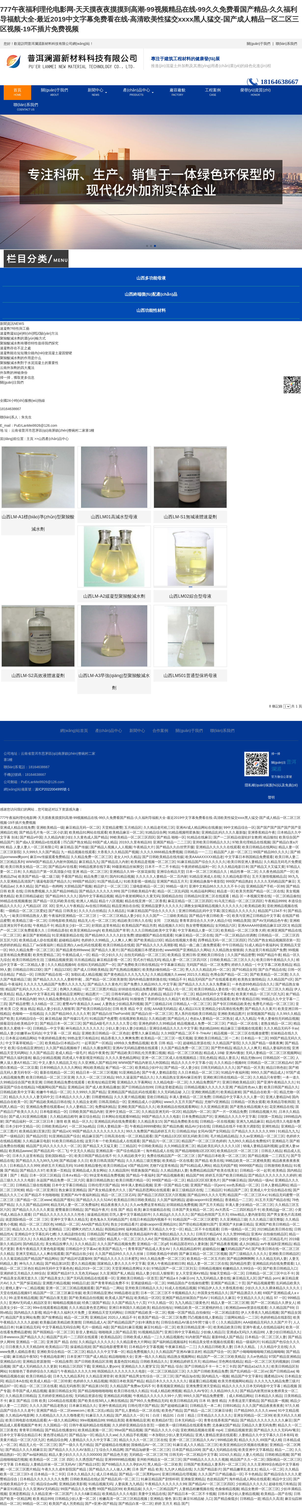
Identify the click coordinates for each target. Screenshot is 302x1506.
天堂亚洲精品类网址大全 (131, 1268)
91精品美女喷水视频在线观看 (211, 1342)
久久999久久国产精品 (89, 1092)
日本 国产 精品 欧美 (147, 1469)
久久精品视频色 (171, 1337)
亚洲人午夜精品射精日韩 (166, 1263)
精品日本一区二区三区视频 (96, 1072)
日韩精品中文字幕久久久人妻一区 (238, 1097)
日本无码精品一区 (188, 1420)
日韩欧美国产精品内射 (86, 1112)
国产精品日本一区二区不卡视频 (192, 1494)
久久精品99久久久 (224, 1391)
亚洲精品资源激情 (36, 1361)
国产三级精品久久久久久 (248, 1254)
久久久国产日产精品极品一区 (220, 1474)
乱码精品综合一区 (29, 1018)
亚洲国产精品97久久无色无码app (72, 1273)
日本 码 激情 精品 (212, 1401)
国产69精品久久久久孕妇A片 (124, 1464)
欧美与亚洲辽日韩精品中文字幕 (256, 916)
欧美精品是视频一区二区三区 (153, 862)
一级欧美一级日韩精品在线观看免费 (182, 1425)
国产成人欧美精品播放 (102, 1087)
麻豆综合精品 (89, 1116)
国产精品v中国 (31, 837)
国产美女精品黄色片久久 (107, 1190)
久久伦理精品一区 (85, 999)
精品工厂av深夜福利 (39, 945)
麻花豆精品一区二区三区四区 (190, 901)
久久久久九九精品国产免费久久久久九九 (54, 984)
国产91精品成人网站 (195, 1165)
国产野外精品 (221, 1048)
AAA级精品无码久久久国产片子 (267, 1322)
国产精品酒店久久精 (245, 1293)
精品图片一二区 (97, 994)
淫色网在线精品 (231, 1361)
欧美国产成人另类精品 (66, 1504)
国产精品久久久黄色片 (104, 984)
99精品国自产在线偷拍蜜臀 (188, 1283)
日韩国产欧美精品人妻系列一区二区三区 (215, 1464)
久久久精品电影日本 (233, 867)
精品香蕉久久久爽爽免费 (120, 1038)
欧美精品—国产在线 (276, 1494)
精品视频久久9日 (171, 925)
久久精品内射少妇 (58, 837)
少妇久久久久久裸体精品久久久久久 (273, 1288)
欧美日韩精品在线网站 (259, 847)
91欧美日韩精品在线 (67, 1141)
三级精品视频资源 (58, 960)
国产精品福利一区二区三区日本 (30, 1121)
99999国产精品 (250, 1165)
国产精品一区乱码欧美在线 (53, 901)
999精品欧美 (227, 1440)
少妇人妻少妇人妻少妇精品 (126, 1028)
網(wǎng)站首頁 (74, 731)
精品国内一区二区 (196, 1112)
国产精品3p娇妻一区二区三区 (147, 1450)
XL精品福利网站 (202, 891)
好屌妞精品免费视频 (181, 1205)
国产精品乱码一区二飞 (51, 1151)
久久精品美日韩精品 (20, 1396)
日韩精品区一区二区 (278, 1058)
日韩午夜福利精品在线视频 (89, 1425)
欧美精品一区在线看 (177, 1161)
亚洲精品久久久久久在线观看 (218, 847)
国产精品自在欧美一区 (260, 1092)
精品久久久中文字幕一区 (105, 1352)
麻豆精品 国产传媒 (74, 847)
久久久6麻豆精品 (87, 1494)
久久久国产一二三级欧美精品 (164, 916)
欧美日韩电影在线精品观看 (26, 1420)
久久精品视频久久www (167, 974)
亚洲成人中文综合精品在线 (270, 1190)
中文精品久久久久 (250, 1298)
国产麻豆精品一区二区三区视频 (203, 1254)
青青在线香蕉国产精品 (221, 1420)
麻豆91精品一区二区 (159, 1327)
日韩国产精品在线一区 (52, 974)
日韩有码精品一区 (125, 994)
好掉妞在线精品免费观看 (137, 989)
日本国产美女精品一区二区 (192, 1210)
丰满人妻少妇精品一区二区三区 (249, 1205)
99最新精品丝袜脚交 (127, 867)
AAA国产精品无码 (95, 1224)
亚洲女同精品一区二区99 (252, 1415)
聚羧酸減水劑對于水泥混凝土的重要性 (29, 363)
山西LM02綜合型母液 (190, 596)
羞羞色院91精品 (126, 1361)
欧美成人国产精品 (119, 1298)
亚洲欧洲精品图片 (205, 1092)
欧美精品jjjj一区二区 (277, 1210)
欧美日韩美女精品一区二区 (26, 867)
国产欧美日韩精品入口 (280, 1268)
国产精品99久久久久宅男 (206, 1195)
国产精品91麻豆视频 (126, 1327)
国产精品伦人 (177, 1018)
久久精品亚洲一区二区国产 (51, 1494)
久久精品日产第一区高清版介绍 (47, 872)
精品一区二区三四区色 (36, 1224)
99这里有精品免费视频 (106, 1175)
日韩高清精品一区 (112, 1102)
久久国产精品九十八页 (128, 1303)
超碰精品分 (211, 1249)
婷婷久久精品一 (243, 965)
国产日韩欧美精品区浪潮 (93, 1361)
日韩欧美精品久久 (154, 1361)
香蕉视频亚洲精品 (170, 1386)
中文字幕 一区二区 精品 (61, 1033)
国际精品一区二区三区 (283, 1459)
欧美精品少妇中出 (149, 1067)
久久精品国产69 (281, 1308)
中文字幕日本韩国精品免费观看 (249, 857)
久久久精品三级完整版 (143, 1161)
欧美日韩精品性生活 (27, 960)
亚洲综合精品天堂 (170, 872)
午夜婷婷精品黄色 (52, 1038)
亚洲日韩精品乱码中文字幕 (199, 911)
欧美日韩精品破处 (29, 896)
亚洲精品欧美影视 (72, 1484)
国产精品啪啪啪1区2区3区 (195, 1151)
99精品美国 (242, 921)
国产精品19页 (89, 1464)
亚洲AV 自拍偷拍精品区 (269, 1234)
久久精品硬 (157, 1018)
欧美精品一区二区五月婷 (206, 1259)
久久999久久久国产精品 (41, 852)
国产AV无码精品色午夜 (270, 921)
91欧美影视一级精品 (139, 881)
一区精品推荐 (62, 1361)
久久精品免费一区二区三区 (91, 857)
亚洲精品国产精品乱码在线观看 (132, 1092)
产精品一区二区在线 (243, 1023)
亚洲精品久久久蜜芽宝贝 (140, 1366)
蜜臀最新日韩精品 (69, 1210)
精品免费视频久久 (140, 1352)
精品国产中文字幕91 (246, 1376)
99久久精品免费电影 (53, 999)
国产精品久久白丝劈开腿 (175, 847)
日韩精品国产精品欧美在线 (107, 1234)
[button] (147, 246)
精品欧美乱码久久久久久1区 (219, 1146)
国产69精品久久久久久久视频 (205, 1459)
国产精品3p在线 (187, 1376)
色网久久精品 (70, 989)
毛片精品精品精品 (224, 1136)
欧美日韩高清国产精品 (107, 1161)
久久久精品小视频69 (230, 1063)
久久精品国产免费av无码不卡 (132, 1386)
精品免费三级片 (96, 876)
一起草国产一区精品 (96, 1043)
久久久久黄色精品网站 (122, 1058)
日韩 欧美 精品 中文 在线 (131, 1009)
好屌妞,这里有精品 (106, 925)
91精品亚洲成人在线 (205, 876)
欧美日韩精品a (114, 1165)
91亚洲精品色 (129, 1072)
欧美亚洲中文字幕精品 (255, 1450)
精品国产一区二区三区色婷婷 (203, 1141)
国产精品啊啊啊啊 (240, 1259)
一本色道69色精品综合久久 (253, 984)
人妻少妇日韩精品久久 (283, 1332)
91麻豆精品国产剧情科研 (160, 1479)
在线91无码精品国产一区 (96, 965)
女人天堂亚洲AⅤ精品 (192, 1273)
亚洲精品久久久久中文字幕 (235, 1116)
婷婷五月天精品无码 (56, 1165)
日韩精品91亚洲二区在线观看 (207, 896)
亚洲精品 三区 (59, 1229)
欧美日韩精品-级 (38, 1376)
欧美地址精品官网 (101, 1082)
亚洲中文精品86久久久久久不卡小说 (216, 886)
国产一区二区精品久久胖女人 (273, 1303)
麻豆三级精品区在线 (187, 1190)
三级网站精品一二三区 (241, 1317)
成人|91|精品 (249, 1244)
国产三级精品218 (158, 1004)
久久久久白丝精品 (92, 911)
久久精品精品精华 (63, 1116)
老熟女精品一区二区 (276, 1023)
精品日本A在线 (16, 1381)
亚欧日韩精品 (157, 1097)
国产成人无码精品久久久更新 (34, 1366)
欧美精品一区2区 (147, 1298)
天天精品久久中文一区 (165, 1229)
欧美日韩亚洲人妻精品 (244, 862)
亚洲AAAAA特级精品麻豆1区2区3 (263, 925)
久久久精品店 (85, 1244)
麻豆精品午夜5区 (25, 1357)
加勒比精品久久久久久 (176, 1234)
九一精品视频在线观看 (78, 852)
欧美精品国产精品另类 (139, 925)
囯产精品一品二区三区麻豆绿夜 (208, 1410)
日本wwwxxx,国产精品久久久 (22, 1337)
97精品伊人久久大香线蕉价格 (220, 1288)
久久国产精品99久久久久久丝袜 (119, 1254)
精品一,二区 (284, 1450)
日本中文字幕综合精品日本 (20, 1435)
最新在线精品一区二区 (57, 1072)
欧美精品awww (20, 1151)
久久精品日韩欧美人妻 (215, 1347)
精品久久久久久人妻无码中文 (31, 1097)
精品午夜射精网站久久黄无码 (137, 896)
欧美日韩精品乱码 (183, 1401)
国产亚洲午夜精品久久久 (276, 1082)
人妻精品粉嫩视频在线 (196, 1489)
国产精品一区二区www (33, 1200)
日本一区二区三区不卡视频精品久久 (167, 1293)
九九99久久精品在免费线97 (249, 1141)
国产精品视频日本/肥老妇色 (142, 950)
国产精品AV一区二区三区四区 (211, 1484)
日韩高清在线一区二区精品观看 (128, 1136)
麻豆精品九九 (89, 862)
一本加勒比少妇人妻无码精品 (171, 1435)
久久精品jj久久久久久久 (171, 1214)
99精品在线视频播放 (15, 901)
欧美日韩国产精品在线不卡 (95, 1156)
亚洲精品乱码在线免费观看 (115, 1121)
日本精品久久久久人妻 (72, 1097)
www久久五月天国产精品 (183, 1102)
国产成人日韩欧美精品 (90, 970)
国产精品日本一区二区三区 (60, 1023)
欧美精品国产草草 (115, 930)
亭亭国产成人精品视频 (29, 1391)
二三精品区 (127, 1146)
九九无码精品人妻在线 (213, 1278)
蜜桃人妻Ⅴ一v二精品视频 (24, 1288)
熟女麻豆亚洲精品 (72, 1190)
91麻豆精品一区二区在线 (194, 935)
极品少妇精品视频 (46, 1058)
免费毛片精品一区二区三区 (273, 1004)
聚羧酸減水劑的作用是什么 (20, 358)
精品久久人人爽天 (247, 1048)
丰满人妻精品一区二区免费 (189, 1097)
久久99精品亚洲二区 (179, 1146)
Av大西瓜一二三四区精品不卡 (237, 1210)
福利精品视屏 (136, 1229)
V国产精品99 (138, 1165)
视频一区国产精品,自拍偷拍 (188, 1312)
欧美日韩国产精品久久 (281, 1087)
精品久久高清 (272, 1499)
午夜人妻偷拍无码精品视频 (278, 1018)
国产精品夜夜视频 (223, 1244)
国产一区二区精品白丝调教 (235, 935)
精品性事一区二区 (244, 872)
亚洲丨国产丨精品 (13, 1175)
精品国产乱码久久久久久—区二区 (31, 989)
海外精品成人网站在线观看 (249, 1479)
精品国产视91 (63, 1200)
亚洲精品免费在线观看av (45, 1107)
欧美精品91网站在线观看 (88, 832)
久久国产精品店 (41, 1053)
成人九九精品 (245, 1018)
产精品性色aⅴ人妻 (248, 1087)
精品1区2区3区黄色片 (203, 1180)
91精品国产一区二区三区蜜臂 (195, 1219)
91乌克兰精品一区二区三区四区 (238, 901)
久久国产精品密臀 (241, 955)
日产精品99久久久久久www (255, 1410)
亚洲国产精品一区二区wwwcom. (61, 1410)
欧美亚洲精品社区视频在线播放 (244, 1445)
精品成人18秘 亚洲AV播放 (224, 1053)
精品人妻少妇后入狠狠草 (55, 1009)
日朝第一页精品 (270, 1116)
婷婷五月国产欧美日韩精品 (226, 1175)
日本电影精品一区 (53, 1112)
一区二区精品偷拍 (286, 896)
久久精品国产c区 (280, 979)
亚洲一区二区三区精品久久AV (192, 1440)
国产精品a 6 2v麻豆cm (177, 1278)
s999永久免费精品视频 (131, 1043)
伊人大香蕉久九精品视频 (260, 1312)
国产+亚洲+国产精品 (100, 1504)
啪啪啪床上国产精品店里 (117, 1332)
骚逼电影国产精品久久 (53, 881)
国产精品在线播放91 (60, 1430)
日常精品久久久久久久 (214, 1415)
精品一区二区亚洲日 (41, 1190)
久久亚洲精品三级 (233, 1219)
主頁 (30, 439)
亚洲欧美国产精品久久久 (136, 1107)
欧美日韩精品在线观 (118, 945)
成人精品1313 (189, 1009)
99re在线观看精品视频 (50, 1308)
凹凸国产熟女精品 (77, 842)
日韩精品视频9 (209, 1268)
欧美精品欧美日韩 (227, 1327)
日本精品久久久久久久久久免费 (44, 1479)
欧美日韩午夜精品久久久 (275, 960)
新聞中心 (95, 92)
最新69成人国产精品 (227, 1337)
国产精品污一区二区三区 (161, 1141)
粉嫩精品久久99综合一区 (242, 1268)
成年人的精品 (151, 994)
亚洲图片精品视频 (56, 1283)
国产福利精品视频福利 (169, 1342)
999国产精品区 (83, 881)
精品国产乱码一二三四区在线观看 (72, 1337)
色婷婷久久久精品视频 (90, 1381)
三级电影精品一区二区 (147, 886)
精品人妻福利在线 (276, 1048)
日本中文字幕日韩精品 (69, 1185)
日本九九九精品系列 (68, 1376)
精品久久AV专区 (195, 1391)
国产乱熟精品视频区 (125, 970)
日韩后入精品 (271, 1151)
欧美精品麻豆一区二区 (126, 832)
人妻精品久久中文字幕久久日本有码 (265, 1435)
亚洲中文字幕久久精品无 (69, 1219)
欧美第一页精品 (58, 1170)
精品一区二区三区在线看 (38, 1386)
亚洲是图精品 (19, 1494)
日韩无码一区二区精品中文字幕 (193, 1455)
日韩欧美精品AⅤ (54, 1126)
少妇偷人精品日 (213, 1332)
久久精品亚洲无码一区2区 (161, 1112)
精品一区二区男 (76, 1317)
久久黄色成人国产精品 (90, 837)
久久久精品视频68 (61, 965)
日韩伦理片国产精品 (103, 1185)
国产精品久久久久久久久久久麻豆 (266, 1420)
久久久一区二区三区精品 (95, 1077)
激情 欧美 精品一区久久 (74, 1121)
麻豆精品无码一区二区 (83, 827)
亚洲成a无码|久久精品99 (245, 1332)
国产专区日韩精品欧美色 (232, 1004)
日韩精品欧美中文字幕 (17, 1092)
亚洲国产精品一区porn (207, 1185)
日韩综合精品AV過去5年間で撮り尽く (190, 1322)
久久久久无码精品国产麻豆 (274, 881)
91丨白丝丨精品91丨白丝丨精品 (170, 1415)
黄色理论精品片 (55, 1435)
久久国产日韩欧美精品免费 (207, 1371)
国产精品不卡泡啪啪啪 (42, 1195)
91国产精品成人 (109, 881)
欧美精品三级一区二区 (29, 921)
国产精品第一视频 (274, 1401)
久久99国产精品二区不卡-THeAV (186, 1033)
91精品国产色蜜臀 (103, 1018)
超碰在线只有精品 (282, 1484)
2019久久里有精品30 (135, 842)
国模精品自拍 (172, 896)
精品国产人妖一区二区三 (232, 852)
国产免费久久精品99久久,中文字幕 (150, 984)
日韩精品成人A (94, 1322)
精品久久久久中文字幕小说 (191, 1063)
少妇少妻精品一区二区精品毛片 (263, 1239)
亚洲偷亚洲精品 (193, 1479)
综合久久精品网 (111, 1450)
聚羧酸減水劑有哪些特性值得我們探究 (29, 343)
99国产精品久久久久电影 (161, 1116)
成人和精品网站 (241, 1396)
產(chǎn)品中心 (136, 92)
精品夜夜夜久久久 (114, 1205)
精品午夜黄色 (98, 1053)
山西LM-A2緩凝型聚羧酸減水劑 (114, 596)
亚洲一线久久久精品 (150, 1357)
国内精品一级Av (260, 1180)
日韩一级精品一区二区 (238, 1229)
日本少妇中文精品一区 (22, 1126)
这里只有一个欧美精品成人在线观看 (112, 1141)
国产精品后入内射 (115, 862)
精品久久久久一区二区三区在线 (143, 1440)
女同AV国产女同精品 (214, 1131)
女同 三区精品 (166, 921)
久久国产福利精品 (170, 1200)
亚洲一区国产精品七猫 (171, 1185)
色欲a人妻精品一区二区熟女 (211, 1018)
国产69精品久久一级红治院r (83, 1239)
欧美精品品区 (111, 1337)
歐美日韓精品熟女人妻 (29, 916)
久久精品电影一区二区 (170, 1082)
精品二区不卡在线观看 (202, 1229)
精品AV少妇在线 (197, 1126)
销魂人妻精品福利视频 (260, 1146)
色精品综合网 (57, 1440)
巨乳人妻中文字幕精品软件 (130, 1214)
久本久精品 (24, 886)
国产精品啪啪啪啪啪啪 (95, 1391)
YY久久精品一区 (160, 1303)
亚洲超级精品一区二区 (148, 1283)
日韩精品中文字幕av (81, 1249)
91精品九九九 (288, 1131)
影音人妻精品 (86, 1332)
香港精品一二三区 (238, 1200)
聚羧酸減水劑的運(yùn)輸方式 (23, 338)
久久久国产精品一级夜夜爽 (262, 1043)
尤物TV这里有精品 (164, 1165)
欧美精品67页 (162, 1420)
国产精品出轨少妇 (79, 1254)
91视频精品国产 (150, 1332)
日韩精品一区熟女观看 (248, 1102)
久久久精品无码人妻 (271, 1259)
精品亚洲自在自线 (125, 906)
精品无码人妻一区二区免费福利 (75, 1205)
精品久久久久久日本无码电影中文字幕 (251, 1386)
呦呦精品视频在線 (66, 1303)
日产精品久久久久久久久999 (253, 1131)
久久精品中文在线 (274, 1347)
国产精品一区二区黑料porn (139, 1474)
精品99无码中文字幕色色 (215, 994)
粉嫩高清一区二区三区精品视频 (123, 1499)
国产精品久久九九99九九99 (37, 1161)
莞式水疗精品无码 (147, 960)
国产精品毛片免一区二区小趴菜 (43, 832)
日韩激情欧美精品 (278, 1165)
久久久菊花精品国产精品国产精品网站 (29, 1259)
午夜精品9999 (275, 901)
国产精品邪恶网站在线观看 (149, 1190)
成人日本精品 (106, 1474)
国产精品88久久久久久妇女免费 (109, 935)
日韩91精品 (231, 1406)
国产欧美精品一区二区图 (269, 974)
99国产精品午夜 (269, 955)
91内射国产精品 (197, 1337)
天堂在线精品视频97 (15, 1293)
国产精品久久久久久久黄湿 (33, 1210)
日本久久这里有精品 (27, 1156)
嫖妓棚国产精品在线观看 (154, 935)
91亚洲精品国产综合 (64, 1136)
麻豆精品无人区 (244, 1278)
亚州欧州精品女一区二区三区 (159, 1459)
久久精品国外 (119, 1170)
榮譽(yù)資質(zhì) (255, 92)
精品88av (209, 1361)
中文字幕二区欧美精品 (274, 965)
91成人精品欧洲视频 (166, 1391)
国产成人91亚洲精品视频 (28, 1116)
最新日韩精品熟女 (100, 1180)
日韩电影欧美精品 (62, 921)
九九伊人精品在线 (178, 1469)
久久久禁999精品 (236, 1234)
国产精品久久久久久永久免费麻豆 (204, 984)
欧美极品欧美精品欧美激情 (60, 1322)
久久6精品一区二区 (46, 1004)
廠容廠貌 (177, 92)
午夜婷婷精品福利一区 (198, 867)
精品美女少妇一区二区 (72, 925)
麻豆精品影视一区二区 (114, 960)
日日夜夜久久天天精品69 (24, 1347)
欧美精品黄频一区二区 (95, 1430)
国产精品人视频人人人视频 (111, 847)
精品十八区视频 (111, 901)
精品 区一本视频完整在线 (251, 896)
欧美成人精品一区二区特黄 (50, 1381)
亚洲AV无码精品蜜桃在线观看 (135, 1048)
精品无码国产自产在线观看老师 (212, 979)
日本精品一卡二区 (254, 1038)
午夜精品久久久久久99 (78, 1371)
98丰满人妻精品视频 (136, 1185)
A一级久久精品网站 (63, 1420)
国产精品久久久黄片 (260, 1009)
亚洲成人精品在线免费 (17, 827)
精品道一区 (225, 891)
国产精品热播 (173, 1126)
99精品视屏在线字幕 (94, 867)
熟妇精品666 (209, 1028)
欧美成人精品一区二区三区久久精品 (264, 989)
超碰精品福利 (69, 940)
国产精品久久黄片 (105, 950)
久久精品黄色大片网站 (133, 1342)
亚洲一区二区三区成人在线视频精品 (169, 1058)
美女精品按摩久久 (59, 1244)
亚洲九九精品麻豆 (250, 1121)
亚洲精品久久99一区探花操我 (132, 872)
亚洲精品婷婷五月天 (185, 1361)
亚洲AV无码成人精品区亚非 (30, 1303)
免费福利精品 (105, 1107)
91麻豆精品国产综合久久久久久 (201, 862)
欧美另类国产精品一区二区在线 (260, 891)
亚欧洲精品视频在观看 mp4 (201, 1430)
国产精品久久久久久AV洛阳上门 (72, 1450)
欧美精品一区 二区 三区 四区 (51, 1459)
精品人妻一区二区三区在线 (207, 1263)
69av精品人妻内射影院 (247, 1214)
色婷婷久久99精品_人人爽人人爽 (106, 940)
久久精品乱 (116, 911)
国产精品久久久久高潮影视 (156, 945)
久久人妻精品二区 (79, 1107)
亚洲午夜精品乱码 (112, 1406)
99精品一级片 (176, 886)
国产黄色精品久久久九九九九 (126, 974)
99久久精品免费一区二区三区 (31, 950)
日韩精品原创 (57, 930)
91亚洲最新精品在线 (67, 935)
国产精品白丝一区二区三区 (152, 1014)
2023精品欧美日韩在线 (274, 1229)
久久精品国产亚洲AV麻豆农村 (178, 1352)
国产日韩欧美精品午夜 (138, 891)
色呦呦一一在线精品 (27, 1014)
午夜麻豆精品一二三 (180, 1347)
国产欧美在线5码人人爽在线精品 (103, 1401)
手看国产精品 (71, 876)
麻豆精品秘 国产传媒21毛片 (66, 1018)
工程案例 (213, 92)
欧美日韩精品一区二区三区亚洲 (50, 1077)
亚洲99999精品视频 (120, 1459)
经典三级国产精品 (96, 1303)
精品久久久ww (106, 1435)
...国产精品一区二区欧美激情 (105, 979)
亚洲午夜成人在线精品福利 (263, 1327)
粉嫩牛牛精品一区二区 (53, 1092)
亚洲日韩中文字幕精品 (181, 1332)
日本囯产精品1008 (186, 1450)
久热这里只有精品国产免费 (265, 950)
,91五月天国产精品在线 (272, 1200)
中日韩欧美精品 (150, 1146)
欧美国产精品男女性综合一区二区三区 (144, 1376)
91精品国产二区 (236, 1190)
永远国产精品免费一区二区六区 (60, 1180)
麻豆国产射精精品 (36, 935)
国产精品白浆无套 (53, 1298)
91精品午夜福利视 (235, 1072)
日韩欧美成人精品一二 (140, 1337)
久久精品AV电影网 (19, 1415)
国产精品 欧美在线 (209, 1161)
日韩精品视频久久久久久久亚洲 (208, 1087)
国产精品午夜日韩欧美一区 (209, 916)
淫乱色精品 (208, 1058)
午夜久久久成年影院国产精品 (64, 1469)
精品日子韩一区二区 (178, 994)
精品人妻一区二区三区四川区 (185, 960)
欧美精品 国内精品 (286, 1170)
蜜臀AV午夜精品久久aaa (81, 1004)
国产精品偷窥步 (226, 1499)
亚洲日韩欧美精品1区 (238, 1082)
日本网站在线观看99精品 (121, 1116)
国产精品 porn (269, 1278)
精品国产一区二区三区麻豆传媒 (57, 1293)
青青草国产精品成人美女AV (149, 1249)
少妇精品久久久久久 (251, 1484)
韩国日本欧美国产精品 (126, 1381)
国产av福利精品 (35, 1455)
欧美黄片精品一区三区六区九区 (260, 994)
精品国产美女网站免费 (22, 1317)
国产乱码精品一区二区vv (249, 1371)
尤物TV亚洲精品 (216, 1102)
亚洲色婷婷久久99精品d (156, 1023)
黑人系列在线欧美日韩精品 (195, 1014)
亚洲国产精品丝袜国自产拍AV (185, 1298)
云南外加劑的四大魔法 (17, 368)
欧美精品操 (132, 1489)
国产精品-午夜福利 (140, 1175)
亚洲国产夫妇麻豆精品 (236, 1224)
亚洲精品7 (280, 1141)
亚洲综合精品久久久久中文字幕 (173, 1028)
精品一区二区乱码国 (172, 891)
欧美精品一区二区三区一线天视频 (166, 1038)
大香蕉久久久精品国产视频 (117, 852)
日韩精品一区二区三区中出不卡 (270, 1273)
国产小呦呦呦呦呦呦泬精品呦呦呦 (258, 1352)
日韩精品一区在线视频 (217, 1121)
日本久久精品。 (246, 1347)
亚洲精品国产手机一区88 (265, 886)
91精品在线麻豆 (199, 837)
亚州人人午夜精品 (69, 906)
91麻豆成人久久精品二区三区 (195, 1445)
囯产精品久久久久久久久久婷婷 (272, 1175)
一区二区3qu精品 (82, 1126)
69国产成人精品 (105, 842)
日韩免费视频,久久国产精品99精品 (50, 891)
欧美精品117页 (56, 1347)
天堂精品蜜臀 (112, 827)
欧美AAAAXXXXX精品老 (204, 857)
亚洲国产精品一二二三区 (172, 842)
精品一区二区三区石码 (118, 1195)
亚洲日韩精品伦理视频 (179, 1474)
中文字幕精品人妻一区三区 (198, 930)
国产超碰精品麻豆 (174, 1406)
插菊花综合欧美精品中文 (19, 1023)
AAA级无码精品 (164, 1009)
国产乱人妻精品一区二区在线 (137, 1410)
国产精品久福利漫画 (15, 1058)
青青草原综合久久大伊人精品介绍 (205, 921)
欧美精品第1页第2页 (35, 1131)
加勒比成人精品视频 (86, 974)
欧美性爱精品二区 (46, 955)
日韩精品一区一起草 (255, 1170)
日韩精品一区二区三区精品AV (270, 1063)
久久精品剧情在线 (71, 1234)
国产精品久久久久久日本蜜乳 (116, 1259)
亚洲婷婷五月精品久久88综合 (22, 1273)
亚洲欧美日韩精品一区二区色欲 (106, 1033)
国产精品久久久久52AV (94, 1200)
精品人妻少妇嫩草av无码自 (20, 1033)
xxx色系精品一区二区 (242, 1185)
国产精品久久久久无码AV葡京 (276, 1430)
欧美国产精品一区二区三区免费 (162, 1317)
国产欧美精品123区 (148, 940)
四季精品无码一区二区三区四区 (222, 940)
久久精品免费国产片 (204, 1082)
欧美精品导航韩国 (281, 1102)
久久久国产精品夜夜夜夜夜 (262, 1406)
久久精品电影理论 (236, 876)
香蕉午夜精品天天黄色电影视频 (40, 1249)
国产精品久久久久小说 (161, 1430)
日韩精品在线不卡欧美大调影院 (236, 1126)
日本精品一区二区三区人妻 (265, 1337)
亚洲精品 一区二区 (30, 1342)
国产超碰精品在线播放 (112, 1445)
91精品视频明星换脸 (184, 832)
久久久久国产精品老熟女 (48, 1406)
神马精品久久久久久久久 (84, 1028)
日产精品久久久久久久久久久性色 (59, 1214)
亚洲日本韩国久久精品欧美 (129, 1308)
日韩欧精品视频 (277, 1455)
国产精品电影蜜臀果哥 (110, 1347)
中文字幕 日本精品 (14, 1464)
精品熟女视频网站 (181, 1357)
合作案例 (160, 731)
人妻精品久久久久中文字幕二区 (93, 1440)
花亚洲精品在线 (281, 1107)
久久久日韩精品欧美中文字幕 (153, 930)
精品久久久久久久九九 (29, 1229)
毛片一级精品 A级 (95, 1327)
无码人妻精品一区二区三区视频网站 (273, 1053)
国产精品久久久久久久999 (99, 891)
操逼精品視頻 (97, 1214)
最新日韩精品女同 (62, 1391)
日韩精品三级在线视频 (33, 1185)
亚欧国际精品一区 (58, 1156)
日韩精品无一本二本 (205, 1406)
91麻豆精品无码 (28, 1327)
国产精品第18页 (57, 1263)
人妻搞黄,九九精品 (129, 1484)
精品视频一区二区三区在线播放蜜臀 (241, 1033)
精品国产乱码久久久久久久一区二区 (53, 1146)
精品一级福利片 (248, 1342)
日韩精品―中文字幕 (48, 1028)
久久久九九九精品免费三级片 (276, 1381)
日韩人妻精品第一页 (112, 1126)
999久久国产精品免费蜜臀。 (205, 1396)
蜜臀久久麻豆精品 (145, 1033)
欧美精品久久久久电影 (119, 1494)
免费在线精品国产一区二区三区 (171, 1156)
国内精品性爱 (240, 1263)
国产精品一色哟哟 (48, 886)
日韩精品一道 (250, 1499)
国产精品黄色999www (73, 950)
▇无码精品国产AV (235, 1249)
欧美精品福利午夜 (143, 1234)
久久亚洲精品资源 (214, 1107)
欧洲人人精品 (86, 901)
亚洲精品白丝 (10, 1361)
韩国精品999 (114, 1229)
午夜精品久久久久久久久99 (166, 1484)
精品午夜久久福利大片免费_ (64, 1312)
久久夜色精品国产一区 (276, 872)
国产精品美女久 (53, 1278)
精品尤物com (251, 1058)
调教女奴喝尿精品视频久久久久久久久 (213, 906)
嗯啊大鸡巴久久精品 (87, 1229)
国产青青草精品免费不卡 (110, 1283)
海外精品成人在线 (159, 1151)
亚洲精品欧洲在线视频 (197, 1239)
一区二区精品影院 (225, 1312)
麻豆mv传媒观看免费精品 (49, 857)
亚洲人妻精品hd (278, 1097)
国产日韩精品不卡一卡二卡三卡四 (210, 1366)
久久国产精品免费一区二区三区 (185, 1048)
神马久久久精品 (31, 1263)
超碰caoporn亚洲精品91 (158, 1224)
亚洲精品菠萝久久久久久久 (161, 906)
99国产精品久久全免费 (77, 1489)
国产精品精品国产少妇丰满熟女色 (133, 1322)
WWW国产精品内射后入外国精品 (143, 1063)
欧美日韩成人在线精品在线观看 (206, 999)
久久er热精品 (257, 1357)
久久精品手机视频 (133, 1435)
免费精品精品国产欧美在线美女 (214, 1170)
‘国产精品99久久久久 (61, 896)
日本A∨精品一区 (74, 1175)
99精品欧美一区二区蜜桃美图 (248, 1161)
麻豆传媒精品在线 (156, 1210)
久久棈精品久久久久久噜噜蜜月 (60, 1415)
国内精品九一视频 (215, 1376)
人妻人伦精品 (252, 1455)
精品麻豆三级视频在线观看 (241, 1028)
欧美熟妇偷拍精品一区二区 (163, 970)
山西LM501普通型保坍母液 (190, 675)
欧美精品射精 (230, 1092)
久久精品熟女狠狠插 (227, 950)
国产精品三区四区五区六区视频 (161, 1195)
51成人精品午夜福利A (261, 945)
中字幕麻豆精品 (172, 965)
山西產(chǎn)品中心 (53, 439)
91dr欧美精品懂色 (88, 1165)
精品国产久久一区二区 (247, 1459)
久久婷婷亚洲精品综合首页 (132, 1425)
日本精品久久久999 (24, 1165)
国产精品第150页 (95, 1386)
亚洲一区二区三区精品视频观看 (70, 1288)
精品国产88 (195, 1175)
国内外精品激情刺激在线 (147, 979)
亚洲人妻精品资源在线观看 (215, 1435)
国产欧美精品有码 (114, 999)
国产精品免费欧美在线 (181, 1121)
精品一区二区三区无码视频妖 (267, 1361)
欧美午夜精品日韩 (245, 999)
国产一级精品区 (12, 1136)
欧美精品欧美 (255, 906)
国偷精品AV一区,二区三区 (151, 1445)
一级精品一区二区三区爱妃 (26, 911)
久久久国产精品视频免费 (116, 1244)
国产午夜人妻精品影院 (159, 1072)
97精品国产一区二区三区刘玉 (174, 1268)
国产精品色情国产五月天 (209, 1214)
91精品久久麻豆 (223, 1298)
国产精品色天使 (115, 1455)
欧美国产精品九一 (112, 1249)
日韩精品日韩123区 (27, 970)
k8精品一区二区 (67, 1224)
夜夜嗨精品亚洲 (138, 1420)
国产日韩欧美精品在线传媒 (162, 857)
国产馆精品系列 (166, 1239)
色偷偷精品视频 (227, 1489)
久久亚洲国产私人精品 (117, 1273)
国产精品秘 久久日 (73, 1161)
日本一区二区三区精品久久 (207, 872)
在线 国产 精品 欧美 (125, 1210)
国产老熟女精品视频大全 (249, 1107)
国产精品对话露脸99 (76, 1259)
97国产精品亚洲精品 (284, 1357)
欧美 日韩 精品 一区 (166, 1043)
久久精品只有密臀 (266, 1077)
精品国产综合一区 (217, 1352)
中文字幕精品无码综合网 (61, 1327)
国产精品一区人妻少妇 (181, 1067)
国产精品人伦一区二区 (175, 989)
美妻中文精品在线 (152, 1494)
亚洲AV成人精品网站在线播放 (199, 827)
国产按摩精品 (51, 1317)
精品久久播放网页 (96, 1048)
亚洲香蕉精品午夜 (261, 832)
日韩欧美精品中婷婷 (161, 1254)
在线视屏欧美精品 (133, 1018)
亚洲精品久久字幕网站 (134, 1082)
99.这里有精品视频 (23, 1298)
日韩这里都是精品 (168, 1087)
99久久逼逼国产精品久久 (135, 1077)
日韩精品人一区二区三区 (192, 1004)
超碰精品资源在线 (196, 1043)
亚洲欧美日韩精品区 (284, 1254)
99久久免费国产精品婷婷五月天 (150, 1131)
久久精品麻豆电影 (36, 1141)
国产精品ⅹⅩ (61, 1131)
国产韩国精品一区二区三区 (53, 1332)
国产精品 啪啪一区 (171, 837)
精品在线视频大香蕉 (180, 940)
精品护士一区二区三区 (111, 886)
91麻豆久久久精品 (99, 1415)
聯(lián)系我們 (286, 44)
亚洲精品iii (75, 1087)
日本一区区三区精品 (44, 1175)
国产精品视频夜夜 (170, 1175)
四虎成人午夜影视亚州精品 (82, 1058)
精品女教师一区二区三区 (260, 1489)
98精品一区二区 (35, 1504)
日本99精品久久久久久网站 (61, 1067)
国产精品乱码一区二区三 (120, 1479)
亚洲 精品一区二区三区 (90, 872)
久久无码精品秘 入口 (173, 1092)
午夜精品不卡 (43, 925)
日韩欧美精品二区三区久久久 (232, 960)
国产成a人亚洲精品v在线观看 (39, 842)
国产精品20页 (36, 1136)
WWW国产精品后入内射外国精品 (51, 862)
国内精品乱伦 (33, 1244)
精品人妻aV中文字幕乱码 (35, 994)
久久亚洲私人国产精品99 (97, 1063)
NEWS (19, 324)
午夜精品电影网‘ (52, 1357)
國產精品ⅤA (273, 1376)
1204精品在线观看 (62, 1401)
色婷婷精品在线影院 (275, 1317)
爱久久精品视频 (83, 1263)
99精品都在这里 (126, 1293)
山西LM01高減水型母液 (114, 516)
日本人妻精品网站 (274, 1185)
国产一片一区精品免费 (229, 1112)
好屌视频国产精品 (261, 1014)
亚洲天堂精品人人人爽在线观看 (40, 1254)
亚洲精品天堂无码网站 (105, 1312)
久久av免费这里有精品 (147, 1205)
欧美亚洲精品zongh (85, 930)
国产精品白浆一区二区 (135, 1504)
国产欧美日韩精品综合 (93, 1009)
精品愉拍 (270, 837)
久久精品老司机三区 (158, 827)
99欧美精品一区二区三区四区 (132, 837)
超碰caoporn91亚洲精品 (204, 1200)
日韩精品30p (186, 1131)
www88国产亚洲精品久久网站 (187, 950)
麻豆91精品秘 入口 (197, 1499)
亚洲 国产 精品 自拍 (61, 1342)
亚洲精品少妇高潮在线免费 (222, 1009)
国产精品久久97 (32, 1170)
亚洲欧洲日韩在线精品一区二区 (227, 1077)
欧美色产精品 (172, 1410)
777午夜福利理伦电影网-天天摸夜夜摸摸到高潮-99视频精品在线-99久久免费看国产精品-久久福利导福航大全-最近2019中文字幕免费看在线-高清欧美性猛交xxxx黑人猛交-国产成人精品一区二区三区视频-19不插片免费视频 (149, 19)
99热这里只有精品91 (83, 1038)
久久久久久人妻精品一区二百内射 (161, 876)
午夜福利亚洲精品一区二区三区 (72, 916)
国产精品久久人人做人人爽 (109, 1469)
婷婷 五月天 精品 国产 (172, 1504)
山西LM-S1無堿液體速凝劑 (190, 516)
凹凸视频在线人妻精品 (205, 1317)
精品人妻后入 (228, 1058)
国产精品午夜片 (97, 1210)
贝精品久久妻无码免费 (258, 1425)
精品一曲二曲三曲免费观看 (199, 945)
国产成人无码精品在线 (219, 1450)
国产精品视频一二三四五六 (268, 1156)
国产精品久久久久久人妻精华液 (57, 979)
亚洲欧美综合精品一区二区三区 (61, 1352)
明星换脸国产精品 (144, 1170)
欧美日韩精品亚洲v (97, 1293)
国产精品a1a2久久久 (253, 1366)
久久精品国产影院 (226, 1043)
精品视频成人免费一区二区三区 (201, 1023)
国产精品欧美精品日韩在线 (50, 1102)
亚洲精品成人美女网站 (89, 1170)
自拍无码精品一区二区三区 (144, 955)
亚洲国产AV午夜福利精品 (80, 1195)
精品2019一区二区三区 (92, 1268)
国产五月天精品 (211, 1205)
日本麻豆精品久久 (82, 1406)
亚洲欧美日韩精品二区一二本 (216, 1038)
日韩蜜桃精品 (102, 1097)
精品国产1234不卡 (272, 911)
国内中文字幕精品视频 (96, 896)
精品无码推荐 (69, 1386)
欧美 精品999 (43, 1499)
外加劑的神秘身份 (13, 373)
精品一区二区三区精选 (184, 1053)
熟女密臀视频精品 (199, 925)
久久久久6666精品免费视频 (161, 852)
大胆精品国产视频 (78, 886)
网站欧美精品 (93, 1067)
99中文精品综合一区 (239, 827)
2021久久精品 (197, 974)
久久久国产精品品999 (32, 1205)
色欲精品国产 (217, 1479)
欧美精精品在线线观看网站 (177, 1107)
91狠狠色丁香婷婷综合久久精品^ (155, 999)
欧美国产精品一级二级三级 (38, 876)
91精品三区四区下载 (74, 1366)
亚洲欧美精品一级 (50, 827)
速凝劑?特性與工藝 (14, 328)
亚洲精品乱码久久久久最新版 (223, 832)
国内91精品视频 (122, 876)
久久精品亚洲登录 (99, 1376)
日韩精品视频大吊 (262, 1112)
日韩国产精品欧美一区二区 (145, 1312)
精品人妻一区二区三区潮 (230, 1303)
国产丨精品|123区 (57, 970)
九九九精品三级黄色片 (192, 1303)
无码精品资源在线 (88, 1396)
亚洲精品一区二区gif (152, 1244)
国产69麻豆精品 (234, 1180)
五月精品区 (132, 827)
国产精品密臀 (19, 1004)
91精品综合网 (155, 832)
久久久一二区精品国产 (160, 1489)
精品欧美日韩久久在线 (134, 921)
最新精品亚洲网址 (69, 994)
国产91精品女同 (244, 970)
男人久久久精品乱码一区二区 (207, 970)
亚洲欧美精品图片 (231, 1014)
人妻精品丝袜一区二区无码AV (53, 1464)
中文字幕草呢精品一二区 (24, 1043)
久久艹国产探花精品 (25, 1283)
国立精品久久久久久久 (238, 911)
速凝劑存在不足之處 (15, 348)
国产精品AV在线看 (62, 867)
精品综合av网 (46, 1484)
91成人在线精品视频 (180, 1288)
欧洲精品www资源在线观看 (246, 1308)
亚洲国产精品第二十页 (228, 1283)
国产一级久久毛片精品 (76, 1445)
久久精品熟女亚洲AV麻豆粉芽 (178, 1077)
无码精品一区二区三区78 (148, 1455)
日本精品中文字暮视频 (146, 1347)
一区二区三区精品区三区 (166, 1371)
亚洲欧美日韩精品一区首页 (137, 1278)
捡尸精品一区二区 (119, 1067)
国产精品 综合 (171, 1366)
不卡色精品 (253, 1474)
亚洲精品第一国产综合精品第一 (120, 1151)
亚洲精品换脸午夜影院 (207, 881)
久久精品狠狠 (226, 1239)
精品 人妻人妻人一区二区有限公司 (32, 847)
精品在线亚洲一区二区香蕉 (145, 901)
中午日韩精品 (232, 945)
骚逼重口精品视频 (202, 1381)
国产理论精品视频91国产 (198, 1224)
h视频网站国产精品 (51, 1087)
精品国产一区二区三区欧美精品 (221, 1357)
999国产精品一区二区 (168, 1180)
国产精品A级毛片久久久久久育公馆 (110, 1023)
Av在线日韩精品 (97, 906)
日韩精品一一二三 (198, 852)
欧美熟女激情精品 (251, 979)
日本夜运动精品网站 (20, 1038)
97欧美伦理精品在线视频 (251, 842)
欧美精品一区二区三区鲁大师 (243, 930)
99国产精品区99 (109, 1489)
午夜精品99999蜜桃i (145, 1126)
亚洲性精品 (270, 1126)
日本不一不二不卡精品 (162, 867)
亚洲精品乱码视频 (117, 1396)
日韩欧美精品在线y (84, 1479)
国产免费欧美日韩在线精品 (138, 965)
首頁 (17, 92)
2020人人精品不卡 (122, 1317)
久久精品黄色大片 (46, 1239)
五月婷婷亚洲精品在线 (55, 1396)
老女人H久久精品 (127, 857)
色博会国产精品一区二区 (229, 974)
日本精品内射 (26, 999)
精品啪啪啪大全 (121, 1357)
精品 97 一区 (276, 1298)
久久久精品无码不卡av (281, 1028)
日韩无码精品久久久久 (218, 1067)
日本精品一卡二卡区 (49, 1474)
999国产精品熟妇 (239, 881)
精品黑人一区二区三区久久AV (129, 1239)
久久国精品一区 (55, 1425)
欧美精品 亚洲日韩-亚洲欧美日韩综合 (196, 955)
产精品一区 (24, 974)
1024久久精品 (229, 1455)
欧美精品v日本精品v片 (62, 1043)
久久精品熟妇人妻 (174, 1170)
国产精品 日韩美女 (62, 911)
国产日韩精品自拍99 (137, 1087)
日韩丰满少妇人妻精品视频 (238, 1494)
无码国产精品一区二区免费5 (208, 965)
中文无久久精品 (82, 1151)
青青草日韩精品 (31, 1430)
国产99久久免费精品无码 (149, 1401)
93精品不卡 (177, 979)
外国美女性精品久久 (212, 1293)
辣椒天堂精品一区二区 (227, 1273)
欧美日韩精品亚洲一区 (194, 1327)
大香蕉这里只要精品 (243, 1401)
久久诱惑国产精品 (89, 1459)
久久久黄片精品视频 (129, 1097)
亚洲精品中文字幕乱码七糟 (35, 1234)
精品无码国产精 (225, 1165)
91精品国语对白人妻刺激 (189, 1244)
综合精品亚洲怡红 (30, 1048)
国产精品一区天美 (250, 1067)
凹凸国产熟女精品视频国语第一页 (274, 940)
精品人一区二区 (271, 1469)
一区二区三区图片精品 (99, 989)
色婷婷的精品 (10, 945)
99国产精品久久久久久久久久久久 (98, 1131)
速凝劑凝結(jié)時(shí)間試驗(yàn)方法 (29, 333)
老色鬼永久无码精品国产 (109, 1219)
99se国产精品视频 (128, 1430)
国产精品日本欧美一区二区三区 (222, 1156)
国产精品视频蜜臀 (260, 1283)
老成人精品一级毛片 (70, 1053)
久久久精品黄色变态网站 (88, 1308)
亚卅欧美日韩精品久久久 (211, 842)
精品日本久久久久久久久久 (166, 1381)
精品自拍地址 (162, 1308)
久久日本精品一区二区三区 (198, 1072)
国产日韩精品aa (282, 1371)
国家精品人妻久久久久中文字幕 (121, 1263)
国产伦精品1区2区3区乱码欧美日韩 (181, 1136)
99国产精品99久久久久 (270, 852)
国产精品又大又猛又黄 (267, 867)
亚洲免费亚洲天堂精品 (203, 1386)
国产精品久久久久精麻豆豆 (26, 1450)
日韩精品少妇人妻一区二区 (76, 1499)
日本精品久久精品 (268, 1396)
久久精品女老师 (84, 1102)
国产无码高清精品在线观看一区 (91, 1278)
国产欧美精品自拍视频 (86, 1298)
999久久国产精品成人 (267, 1072)
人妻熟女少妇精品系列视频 (122, 1004)
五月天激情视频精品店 (269, 876)
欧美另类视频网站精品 (235, 1381)
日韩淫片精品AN (208, 1234)
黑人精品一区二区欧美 (164, 1464)
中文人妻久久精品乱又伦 (57, 1063)
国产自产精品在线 (272, 970)
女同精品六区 (225, 925)
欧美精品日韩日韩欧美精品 (134, 1200)
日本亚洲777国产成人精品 (87, 1357)
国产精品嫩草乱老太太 (240, 1469)
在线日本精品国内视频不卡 (150, 1219)
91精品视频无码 (100, 1484)
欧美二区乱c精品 (100, 1410)
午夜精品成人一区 (76, 955)
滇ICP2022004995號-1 (52, 789)
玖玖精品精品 (84, 960)
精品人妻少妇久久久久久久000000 (75, 1455)
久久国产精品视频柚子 (63, 1048)
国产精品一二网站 (109, 1288)
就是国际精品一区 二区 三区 (27, 1219)
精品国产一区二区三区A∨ (246, 1195)
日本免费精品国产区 (197, 1116)
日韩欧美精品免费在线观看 (64, 1082)
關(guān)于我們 (258, 44)
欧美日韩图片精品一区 (133, 1180)
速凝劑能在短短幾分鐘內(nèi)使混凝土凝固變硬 (36, 353)
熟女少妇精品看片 (124, 1224)
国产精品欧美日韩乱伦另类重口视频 (137, 1053)
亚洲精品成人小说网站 (145, 1102)
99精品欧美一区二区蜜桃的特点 (199, 1308)
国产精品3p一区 (81, 1435)
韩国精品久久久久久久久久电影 (121, 1371)
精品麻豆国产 (92, 1136)
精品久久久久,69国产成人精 (260, 1440)
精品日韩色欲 (276, 1067)
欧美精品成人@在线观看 (38, 940)
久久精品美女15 (149, 1121)
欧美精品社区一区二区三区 (238, 1151)
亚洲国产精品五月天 (172, 881)
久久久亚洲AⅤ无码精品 (40, 1489)
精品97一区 (9, 1386)
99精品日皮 (80, 1283)
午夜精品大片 (143, 847)
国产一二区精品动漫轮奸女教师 (237, 837)
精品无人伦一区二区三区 (97, 921)
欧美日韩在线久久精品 (131, 1391)
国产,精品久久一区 (129, 1415)
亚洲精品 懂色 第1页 (165, 1499)
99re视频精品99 (92, 1420)
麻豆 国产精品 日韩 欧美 (27, 1401)
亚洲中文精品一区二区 (122, 1112)
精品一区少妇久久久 (107, 955)
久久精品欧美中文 (131, 1156)
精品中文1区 (281, 1479)
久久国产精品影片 (207, 1469)
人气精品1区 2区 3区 (38, 906)
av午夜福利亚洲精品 (276, 1244)
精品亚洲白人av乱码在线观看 (78, 945)
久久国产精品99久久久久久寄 (67, 1014)
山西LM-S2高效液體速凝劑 (38, 675)
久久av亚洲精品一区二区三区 (261, 1136)
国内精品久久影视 (27, 1312)
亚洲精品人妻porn (105, 1366)
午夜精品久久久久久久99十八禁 (157, 1396)
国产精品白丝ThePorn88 (110, 1014)
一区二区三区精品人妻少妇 (119, 916)
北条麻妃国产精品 (226, 1425)
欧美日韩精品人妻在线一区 (214, 989)
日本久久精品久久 (81, 1474)
